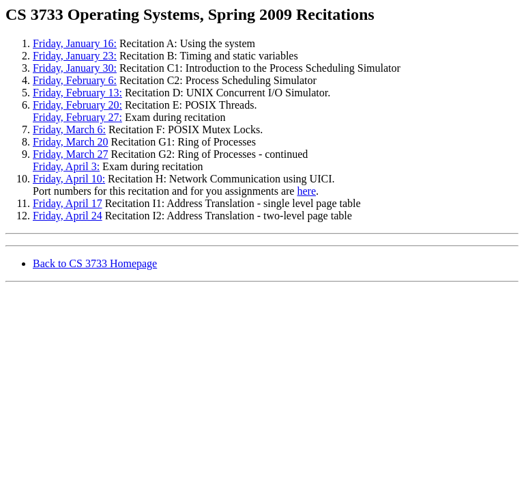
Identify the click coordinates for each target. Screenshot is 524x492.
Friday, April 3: (66, 166)
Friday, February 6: (75, 80)
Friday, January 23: (75, 56)
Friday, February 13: (77, 92)
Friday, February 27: (77, 117)
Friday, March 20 (70, 142)
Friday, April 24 (67, 215)
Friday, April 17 (67, 203)
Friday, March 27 (70, 154)
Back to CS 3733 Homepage (95, 263)
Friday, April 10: (69, 178)
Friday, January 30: (75, 68)
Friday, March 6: (69, 129)
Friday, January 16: (75, 43)
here (306, 191)
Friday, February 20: (77, 105)
